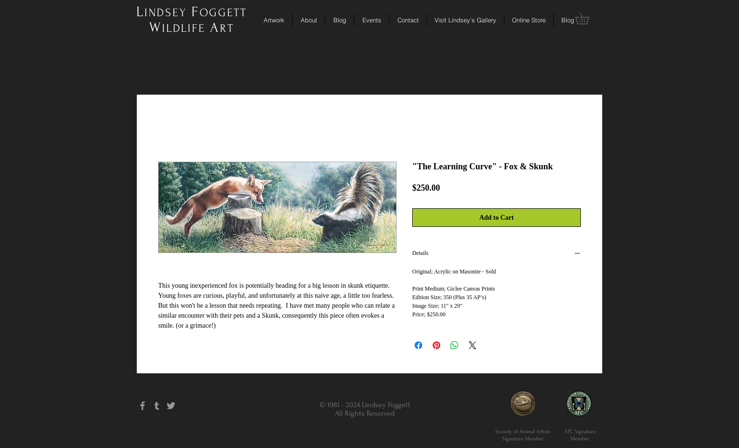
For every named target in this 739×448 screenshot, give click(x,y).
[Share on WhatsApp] (454, 345)
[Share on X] (472, 345)
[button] (587, 18)
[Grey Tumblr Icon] (156, 405)
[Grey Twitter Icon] (171, 405)
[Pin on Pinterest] (436, 345)
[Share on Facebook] (418, 345)
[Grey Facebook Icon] (142, 405)
